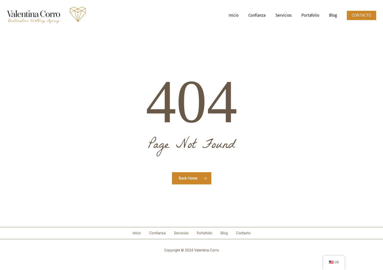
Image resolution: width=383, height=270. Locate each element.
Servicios (181, 233)
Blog (224, 233)
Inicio (137, 233)
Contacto (243, 233)
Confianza (157, 233)
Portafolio (204, 233)
